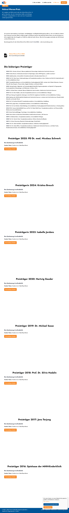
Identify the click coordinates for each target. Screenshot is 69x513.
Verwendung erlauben (10, 149)
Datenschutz (54, 509)
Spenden (64, 2)
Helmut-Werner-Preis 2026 (17, 54)
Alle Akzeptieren (47, 507)
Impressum (47, 509)
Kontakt (42, 509)
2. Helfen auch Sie (46, 2)
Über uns (5, 6)
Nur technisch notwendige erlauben (51, 504)
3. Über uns (56, 2)
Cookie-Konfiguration (62, 509)
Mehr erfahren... (46, 501)
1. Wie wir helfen (36, 2)
